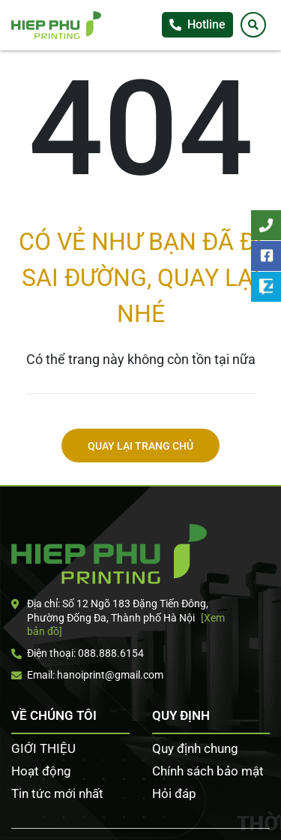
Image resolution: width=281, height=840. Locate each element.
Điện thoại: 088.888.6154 (77, 653)
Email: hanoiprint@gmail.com (87, 675)
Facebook (266, 256)
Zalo (266, 287)
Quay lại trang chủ (140, 446)
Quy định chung (195, 748)
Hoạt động (41, 770)
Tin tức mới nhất (57, 793)
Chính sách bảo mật (208, 770)
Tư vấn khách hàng (266, 225)
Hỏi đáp (174, 793)
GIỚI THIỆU (43, 748)
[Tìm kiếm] (253, 25)
